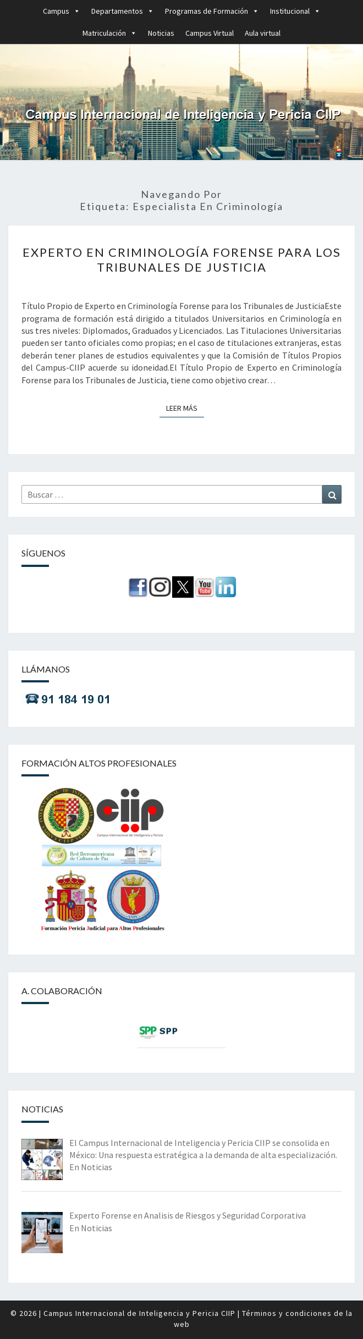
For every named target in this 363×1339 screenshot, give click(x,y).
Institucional (295, 11)
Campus (61, 11)
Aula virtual (262, 33)
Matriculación (109, 33)
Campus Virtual (209, 33)
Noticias (161, 33)
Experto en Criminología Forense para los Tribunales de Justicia (182, 259)
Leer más (185, 407)
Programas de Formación (212, 11)
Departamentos (122, 11)
